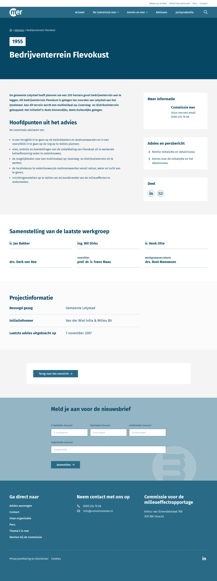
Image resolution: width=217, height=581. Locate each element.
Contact (14, 512)
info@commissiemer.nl (95, 511)
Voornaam (100, 425)
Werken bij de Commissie (25, 537)
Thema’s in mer (19, 530)
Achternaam (140, 425)
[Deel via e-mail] (160, 193)
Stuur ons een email (183, 112)
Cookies (56, 558)
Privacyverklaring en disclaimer (28, 558)
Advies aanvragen (20, 505)
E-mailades (61, 425)
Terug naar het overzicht (54, 373)
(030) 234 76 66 (183, 116)
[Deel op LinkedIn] (151, 193)
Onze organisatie (20, 518)
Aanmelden (64, 464)
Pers (12, 524)
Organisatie (61, 442)
